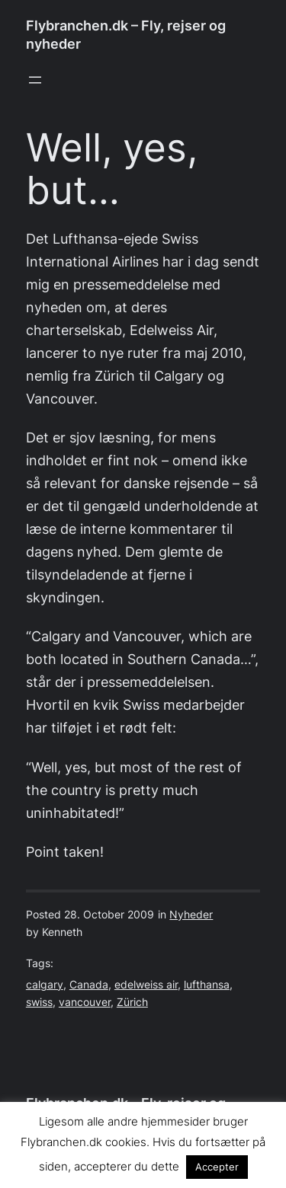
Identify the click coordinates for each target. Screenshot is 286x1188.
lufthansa (207, 985)
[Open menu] (35, 80)
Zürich (132, 1002)
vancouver (85, 1002)
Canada (88, 985)
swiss (39, 1002)
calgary (44, 985)
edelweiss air (146, 985)
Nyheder (191, 915)
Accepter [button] (217, 1167)
